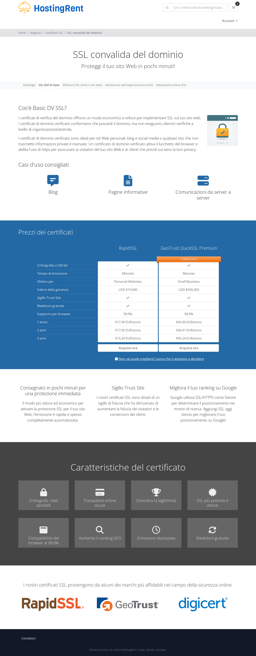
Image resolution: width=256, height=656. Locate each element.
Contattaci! (29, 638)
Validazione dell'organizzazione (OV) (129, 85)
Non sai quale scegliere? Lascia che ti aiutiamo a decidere (159, 359)
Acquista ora (128, 348)
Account (228, 21)
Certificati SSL (54, 33)
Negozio (35, 33)
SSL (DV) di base (49, 85)
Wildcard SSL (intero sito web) (82, 85)
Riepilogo (29, 85)
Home (22, 33)
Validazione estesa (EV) (171, 85)
